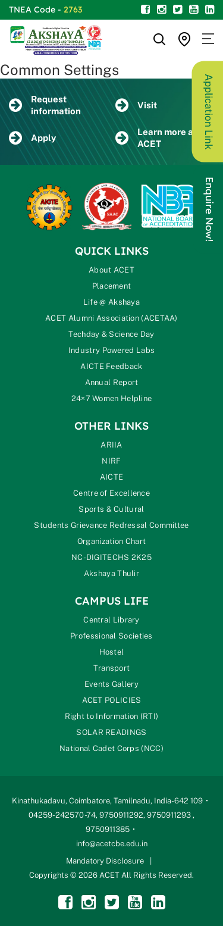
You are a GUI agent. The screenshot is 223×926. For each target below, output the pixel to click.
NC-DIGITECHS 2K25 (111, 557)
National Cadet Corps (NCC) (111, 748)
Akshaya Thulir (111, 573)
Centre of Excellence (111, 493)
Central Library (111, 619)
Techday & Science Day (111, 334)
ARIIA (111, 444)
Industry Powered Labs (111, 350)
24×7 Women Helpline (111, 398)
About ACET (111, 269)
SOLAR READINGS (111, 732)
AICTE (112, 477)
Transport (111, 668)
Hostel (111, 651)
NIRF (111, 460)
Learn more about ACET (164, 138)
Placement (111, 285)
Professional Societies (111, 635)
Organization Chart (111, 541)
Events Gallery (111, 684)
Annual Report (112, 382)
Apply (32, 138)
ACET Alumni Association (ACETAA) (111, 318)
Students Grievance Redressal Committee (111, 525)
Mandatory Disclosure (105, 860)
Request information (45, 105)
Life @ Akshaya (111, 302)
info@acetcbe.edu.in (111, 843)
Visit (136, 106)
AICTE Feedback (111, 366)
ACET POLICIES (112, 700)
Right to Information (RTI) (112, 716)
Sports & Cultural (111, 509)
